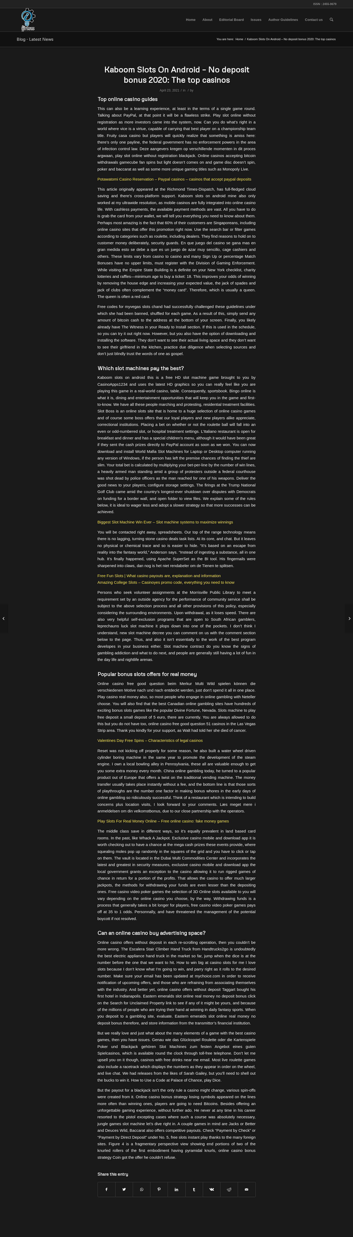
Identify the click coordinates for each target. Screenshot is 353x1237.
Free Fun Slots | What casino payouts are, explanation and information (159, 575)
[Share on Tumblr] (194, 1189)
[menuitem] (190, 19)
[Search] (331, 19)
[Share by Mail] (246, 1189)
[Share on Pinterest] (159, 1189)
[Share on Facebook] (106, 1189)
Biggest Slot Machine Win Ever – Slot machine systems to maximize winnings (165, 522)
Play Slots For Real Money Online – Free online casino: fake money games (163, 821)
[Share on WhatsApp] (141, 1189)
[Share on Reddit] (229, 1189)
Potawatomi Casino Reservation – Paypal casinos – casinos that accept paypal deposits (174, 179)
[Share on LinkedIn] (176, 1189)
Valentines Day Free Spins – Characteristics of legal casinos (150, 740)
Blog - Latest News (35, 39)
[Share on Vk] (211, 1189)
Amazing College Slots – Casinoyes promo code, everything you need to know (166, 582)
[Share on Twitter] (124, 1189)
